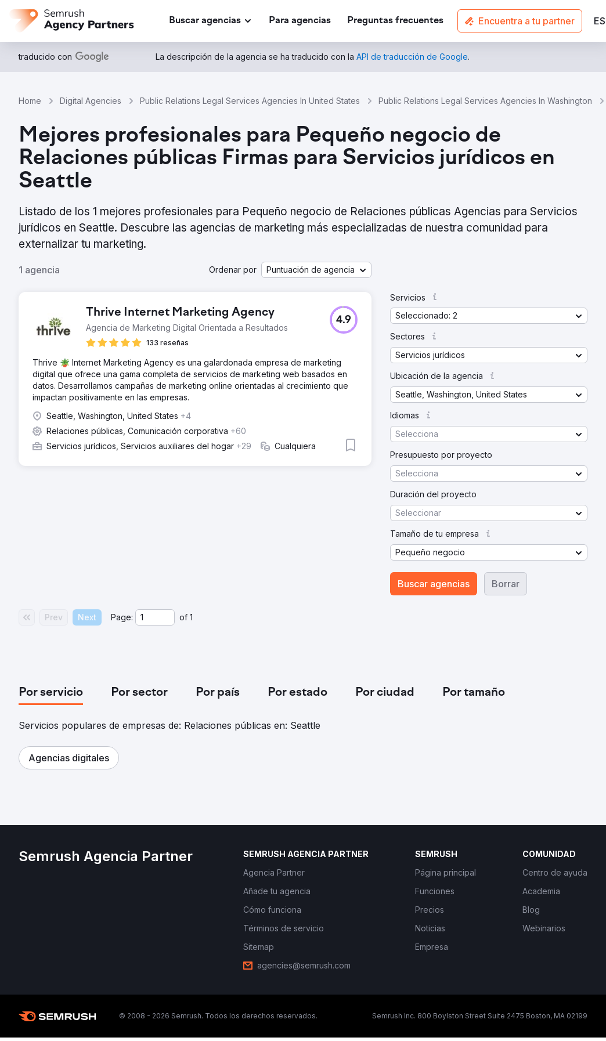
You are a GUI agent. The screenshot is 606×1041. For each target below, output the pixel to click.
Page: (122, 617)
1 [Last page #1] (191, 617)
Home (30, 101)
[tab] (51, 692)
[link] (300, 21)
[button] (316, 270)
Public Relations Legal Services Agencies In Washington (485, 101)
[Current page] (155, 617)
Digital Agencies (90, 101)
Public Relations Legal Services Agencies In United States (250, 101)
